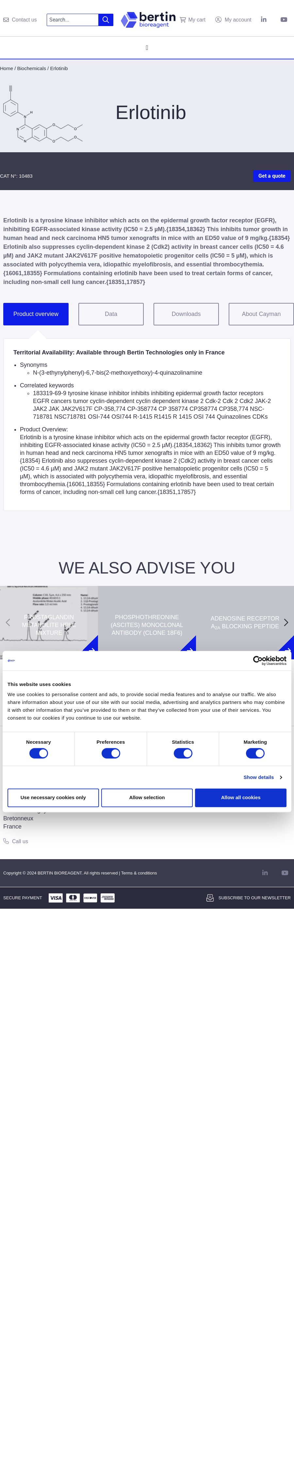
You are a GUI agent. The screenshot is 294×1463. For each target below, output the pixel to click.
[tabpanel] (147, 424)
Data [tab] (111, 314)
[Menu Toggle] (147, 47)
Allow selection (147, 797)
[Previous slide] (8, 622)
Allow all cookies (241, 797)
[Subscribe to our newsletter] (210, 898)
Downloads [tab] (186, 314)
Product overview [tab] (35, 314)
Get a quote (272, 176)
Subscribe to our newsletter (255, 897)
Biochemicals (31, 68)
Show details (259, 777)
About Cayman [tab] (261, 314)
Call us (20, 841)
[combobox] (73, 20)
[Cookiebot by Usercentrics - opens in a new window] (257, 660)
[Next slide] (286, 622)
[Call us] (6, 841)
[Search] (106, 20)
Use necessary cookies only (53, 797)
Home (6, 68)
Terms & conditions (139, 873)
